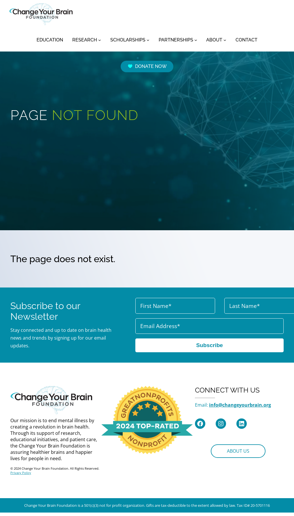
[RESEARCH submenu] (99, 40)
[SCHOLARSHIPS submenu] (148, 40)
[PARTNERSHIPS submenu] (195, 40)
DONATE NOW (147, 66)
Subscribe (209, 345)
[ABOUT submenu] (224, 40)
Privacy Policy (20, 473)
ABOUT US (238, 451)
